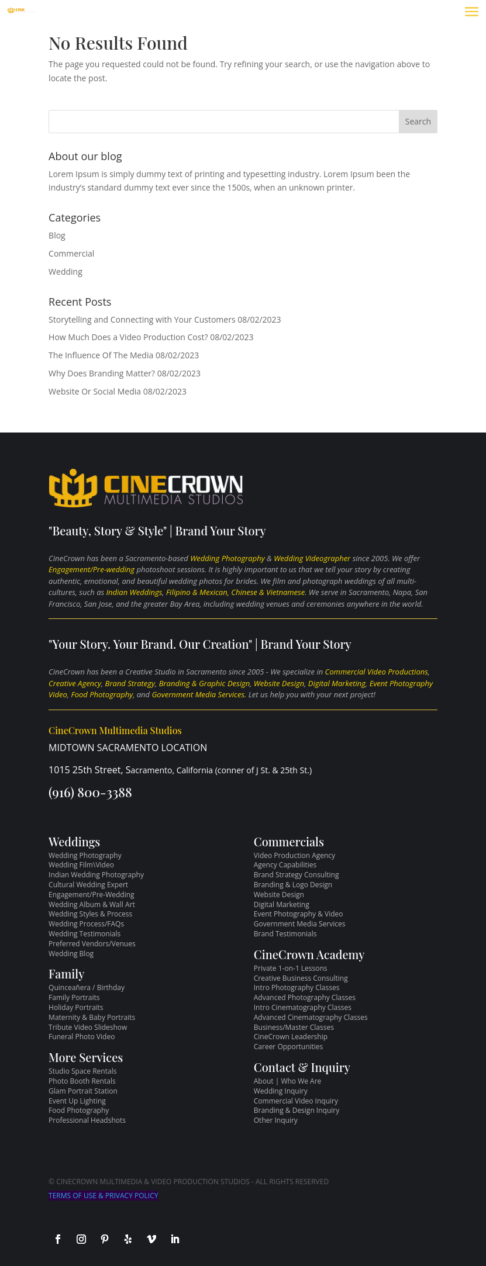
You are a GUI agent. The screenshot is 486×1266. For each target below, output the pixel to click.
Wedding (65, 271)
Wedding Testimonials (84, 934)
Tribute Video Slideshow (88, 1027)
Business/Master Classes (294, 1027)
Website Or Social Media (95, 391)
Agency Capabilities (285, 865)
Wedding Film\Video (81, 865)
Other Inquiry (276, 1120)
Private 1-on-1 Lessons (291, 968)
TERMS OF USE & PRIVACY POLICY (103, 1196)
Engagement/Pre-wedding (92, 569)
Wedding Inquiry (281, 1091)
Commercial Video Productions (376, 671)
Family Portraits (74, 997)
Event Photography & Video (298, 914)
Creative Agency (75, 683)
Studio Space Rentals (82, 1071)
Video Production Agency (294, 855)
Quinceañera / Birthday (87, 987)
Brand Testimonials (285, 934)
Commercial (71, 253)
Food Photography (102, 694)
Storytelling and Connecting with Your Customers (142, 319)
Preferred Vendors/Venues (92, 944)
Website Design (279, 683)
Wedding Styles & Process (90, 914)
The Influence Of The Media (101, 355)
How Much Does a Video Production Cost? (128, 337)
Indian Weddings (134, 592)
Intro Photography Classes (297, 987)
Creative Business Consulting (301, 978)
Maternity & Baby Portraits (92, 1017)
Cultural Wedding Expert (88, 885)
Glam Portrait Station (83, 1091)
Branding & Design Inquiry (296, 1110)
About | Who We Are (288, 1081)
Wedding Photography (227, 558)
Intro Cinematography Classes (302, 1007)
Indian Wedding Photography (96, 875)
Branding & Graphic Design (204, 683)
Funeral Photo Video (82, 1037)
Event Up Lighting (77, 1101)
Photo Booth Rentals (82, 1081)
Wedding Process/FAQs (86, 924)
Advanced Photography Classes (305, 997)
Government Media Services (198, 694)
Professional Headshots (87, 1120)
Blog (57, 235)
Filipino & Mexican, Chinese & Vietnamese (235, 592)
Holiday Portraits (76, 1007)
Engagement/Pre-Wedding (91, 895)
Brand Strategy (130, 683)
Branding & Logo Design (293, 885)
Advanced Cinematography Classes (311, 1017)
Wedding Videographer (312, 558)
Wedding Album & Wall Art (92, 904)
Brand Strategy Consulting (296, 875)
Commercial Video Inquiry (296, 1101)
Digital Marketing (337, 683)
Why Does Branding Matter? (102, 373)
